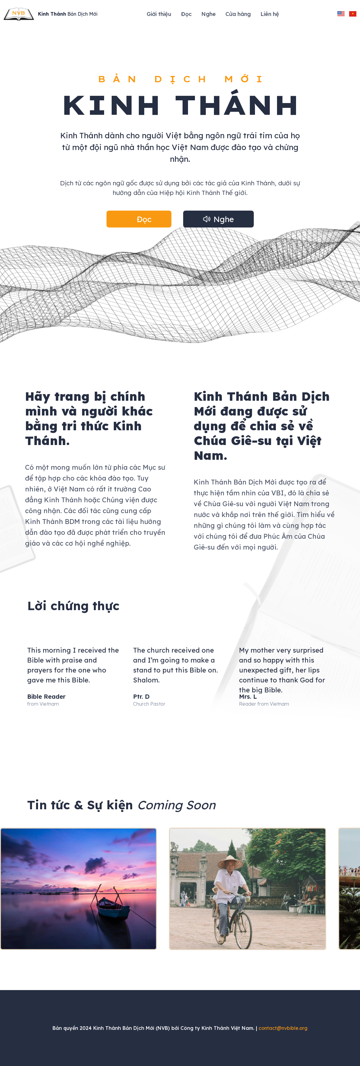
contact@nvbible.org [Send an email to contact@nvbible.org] (283, 1028)
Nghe (208, 14)
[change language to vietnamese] (352, 14)
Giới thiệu (159, 14)
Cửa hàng (238, 14)
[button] (139, 219)
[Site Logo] (50, 14)
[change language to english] (341, 14)
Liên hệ (269, 14)
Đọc (186, 14)
